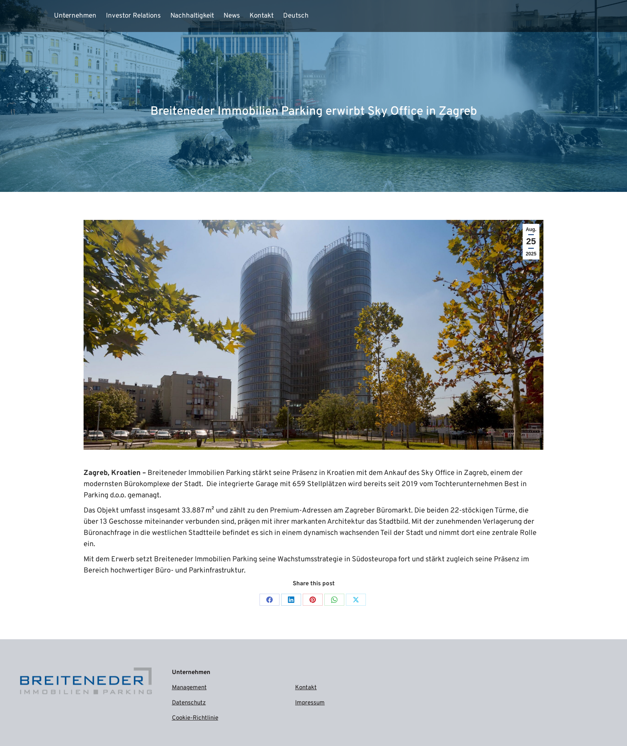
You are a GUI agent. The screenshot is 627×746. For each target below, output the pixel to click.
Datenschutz (189, 703)
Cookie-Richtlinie (195, 718)
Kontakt (306, 688)
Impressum (310, 703)
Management (189, 688)
